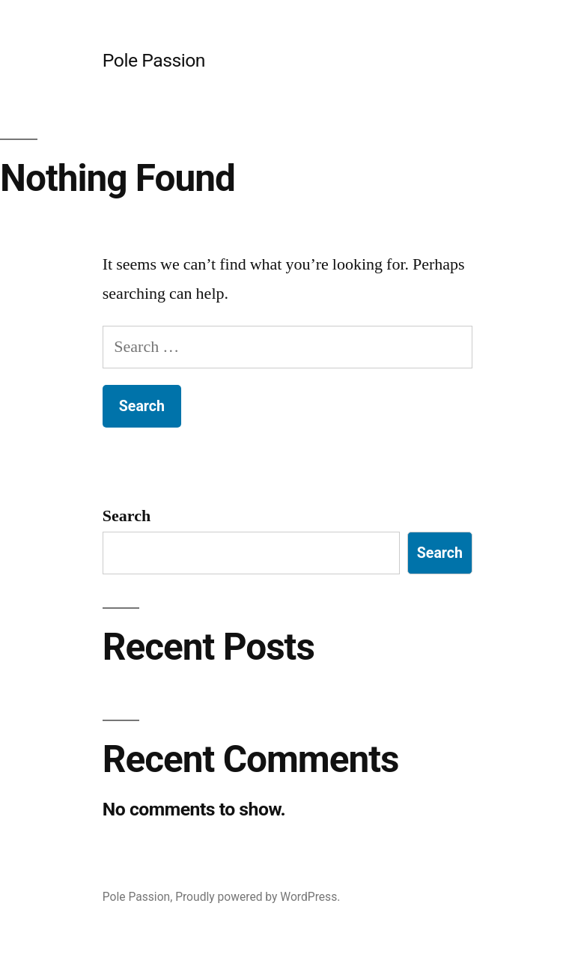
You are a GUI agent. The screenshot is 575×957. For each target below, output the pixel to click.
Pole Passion (154, 60)
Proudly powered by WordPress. (257, 897)
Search (126, 515)
